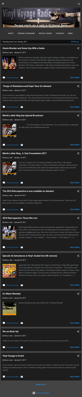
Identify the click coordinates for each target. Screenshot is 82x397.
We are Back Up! (10, 332)
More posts (41, 385)
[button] (78, 49)
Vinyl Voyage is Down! (13, 356)
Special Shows (41, 33)
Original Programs (22, 33)
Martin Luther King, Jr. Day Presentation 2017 (25, 154)
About (7, 33)
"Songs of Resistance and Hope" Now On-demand (27, 86)
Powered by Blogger (41, 393)
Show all (75, 42)
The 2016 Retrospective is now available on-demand (28, 191)
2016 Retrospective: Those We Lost (20, 218)
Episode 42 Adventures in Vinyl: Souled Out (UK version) (30, 256)
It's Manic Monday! (12, 294)
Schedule (56, 33)
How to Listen (71, 33)
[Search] (79, 4)
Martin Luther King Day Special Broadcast (23, 116)
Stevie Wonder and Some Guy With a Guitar (24, 48)
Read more (74, 78)
